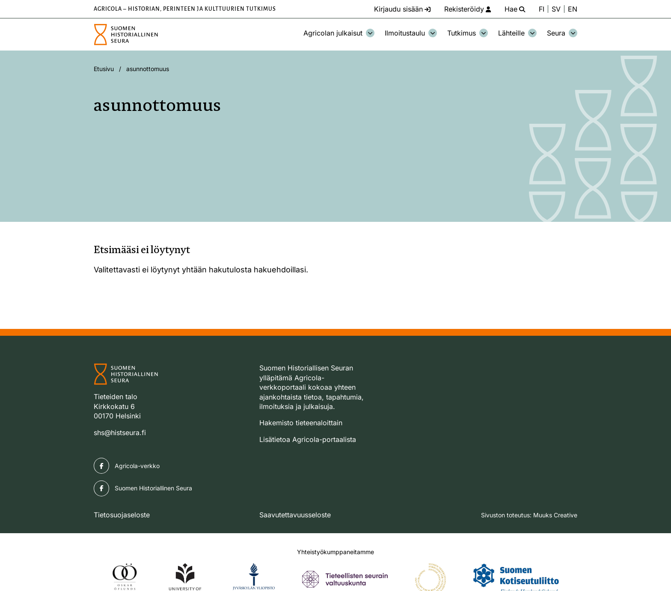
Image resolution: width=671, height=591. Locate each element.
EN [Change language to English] (572, 9)
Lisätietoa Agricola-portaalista (307, 439)
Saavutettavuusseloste (295, 514)
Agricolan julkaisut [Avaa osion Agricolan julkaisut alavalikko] (338, 33)
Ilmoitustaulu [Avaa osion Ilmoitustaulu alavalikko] (411, 33)
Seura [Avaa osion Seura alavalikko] (562, 33)
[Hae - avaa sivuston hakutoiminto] (515, 9)
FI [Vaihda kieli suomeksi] (541, 9)
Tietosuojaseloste (122, 514)
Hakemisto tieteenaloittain (300, 422)
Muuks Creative (555, 515)
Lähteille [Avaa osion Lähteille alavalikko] (517, 33)
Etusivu (104, 68)
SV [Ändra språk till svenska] (556, 9)
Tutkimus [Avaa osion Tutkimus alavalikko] (467, 33)
